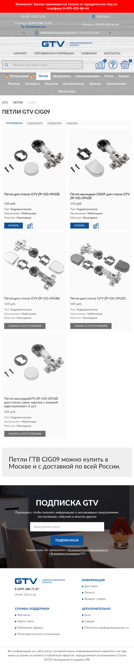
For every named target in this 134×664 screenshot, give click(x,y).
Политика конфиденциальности (106, 627)
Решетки (51, 83)
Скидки (89, 621)
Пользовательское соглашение (38, 634)
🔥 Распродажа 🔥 (19, 76)
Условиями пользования (65, 553)
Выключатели (73, 83)
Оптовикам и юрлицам (54, 53)
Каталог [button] (20, 53)
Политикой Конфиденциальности (88, 550)
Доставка (90, 586)
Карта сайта (25, 621)
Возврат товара (95, 599)
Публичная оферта (30, 627)
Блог (87, 615)
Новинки (89, 53)
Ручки (109, 76)
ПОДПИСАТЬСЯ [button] (67, 540)
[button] (34, 26)
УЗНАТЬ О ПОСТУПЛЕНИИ (24, 326)
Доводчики (61, 76)
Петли (43, 76)
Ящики (124, 76)
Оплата (89, 592)
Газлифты (32, 83)
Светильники (116, 83)
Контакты (112, 53)
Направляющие (87, 76)
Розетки (14, 83)
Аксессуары (67, 91)
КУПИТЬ (13, 225)
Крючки (95, 83)
